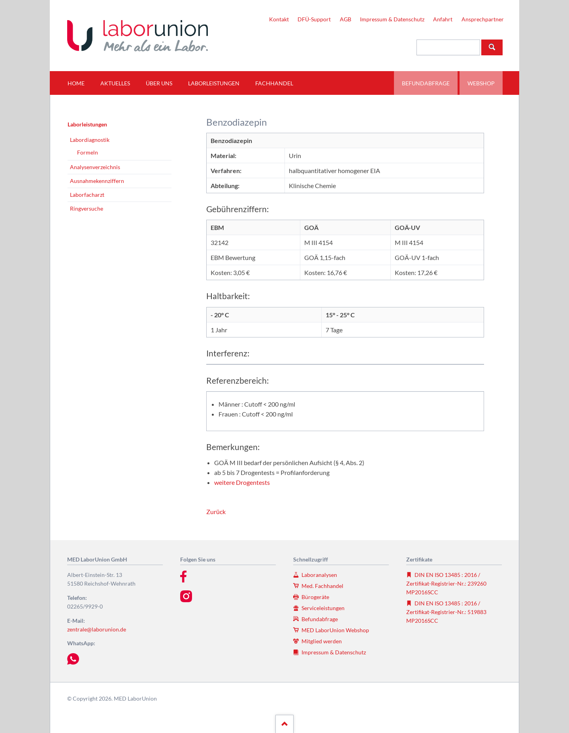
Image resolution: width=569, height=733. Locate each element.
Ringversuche (86, 208)
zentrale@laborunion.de (96, 629)
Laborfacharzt (87, 194)
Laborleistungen (87, 124)
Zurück (216, 511)
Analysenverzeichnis (95, 167)
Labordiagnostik (89, 139)
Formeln (87, 152)
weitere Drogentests (242, 482)
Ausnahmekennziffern (97, 180)
